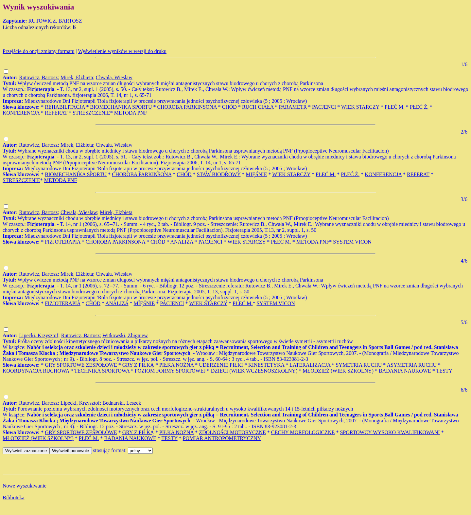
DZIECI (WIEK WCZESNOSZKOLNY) (254, 371)
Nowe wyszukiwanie (24, 485)
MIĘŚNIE (256, 174)
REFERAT (56, 113)
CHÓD (229, 107)
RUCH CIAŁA (257, 107)
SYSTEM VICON (352, 242)
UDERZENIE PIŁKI (221, 365)
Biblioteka (14, 497)
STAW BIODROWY (219, 174)
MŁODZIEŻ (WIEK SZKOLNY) (338, 371)
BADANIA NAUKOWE (405, 371)
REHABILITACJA (65, 107)
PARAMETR (293, 107)
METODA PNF (130, 113)
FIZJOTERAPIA (62, 242)
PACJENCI (324, 107)
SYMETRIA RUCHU (359, 365)
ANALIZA (181, 242)
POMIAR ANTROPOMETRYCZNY (222, 438)
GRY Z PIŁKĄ (138, 365)
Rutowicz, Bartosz (38, 77)
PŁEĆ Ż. (419, 107)
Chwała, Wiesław (114, 77)
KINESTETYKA (266, 365)
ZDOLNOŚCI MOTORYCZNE (232, 432)
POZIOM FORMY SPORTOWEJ (170, 371)
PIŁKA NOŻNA (176, 365)
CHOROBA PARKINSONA (187, 107)
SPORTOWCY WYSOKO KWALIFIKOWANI (390, 432)
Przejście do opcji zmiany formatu (38, 51)
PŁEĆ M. (395, 107)
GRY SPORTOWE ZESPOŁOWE (81, 365)
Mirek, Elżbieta (77, 77)
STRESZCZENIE (91, 113)
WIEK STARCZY (360, 107)
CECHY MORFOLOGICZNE (303, 432)
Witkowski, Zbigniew (125, 335)
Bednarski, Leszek (121, 403)
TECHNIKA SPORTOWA (102, 371)
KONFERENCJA (21, 113)
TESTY (444, 371)
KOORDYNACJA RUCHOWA (36, 371)
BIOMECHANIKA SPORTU (121, 107)
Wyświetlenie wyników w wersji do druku (122, 51)
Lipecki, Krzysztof (38, 335)
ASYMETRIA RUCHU (411, 365)
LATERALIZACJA (309, 365)
